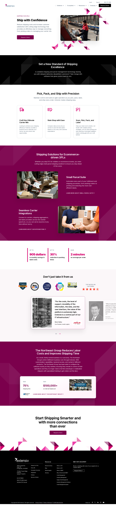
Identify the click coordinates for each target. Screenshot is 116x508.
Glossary (47, 472)
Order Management (61, 475)
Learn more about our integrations (32, 229)
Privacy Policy (39, 502)
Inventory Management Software (64, 482)
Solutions (60, 5)
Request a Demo (25, 37)
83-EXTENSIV (20, 478)
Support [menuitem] (98, 2)
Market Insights (48, 470)
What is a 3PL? (60, 465)
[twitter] (95, 502)
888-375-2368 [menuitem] (107, 2)
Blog (46, 468)
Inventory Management (61, 477)
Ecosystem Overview (35, 470)
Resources (83, 5)
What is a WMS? (60, 470)
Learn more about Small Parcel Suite (79, 193)
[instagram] (100, 502)
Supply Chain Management (62, 479)
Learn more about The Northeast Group (47, 394)
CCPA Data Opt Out (58, 502)
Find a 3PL (33, 467)
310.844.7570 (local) (22, 482)
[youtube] (103, 502)
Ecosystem (71, 5)
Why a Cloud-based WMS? (62, 472)
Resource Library (48, 465)
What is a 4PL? (60, 468)
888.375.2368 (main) (22, 480)
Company (93, 5)
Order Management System (62, 484)
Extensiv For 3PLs (34, 465)
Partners (33, 474)
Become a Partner (35, 477)
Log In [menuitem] (90, 2)
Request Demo (105, 5)
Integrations (33, 472)
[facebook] (92, 502)
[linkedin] (97, 502)
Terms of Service (47, 502)
